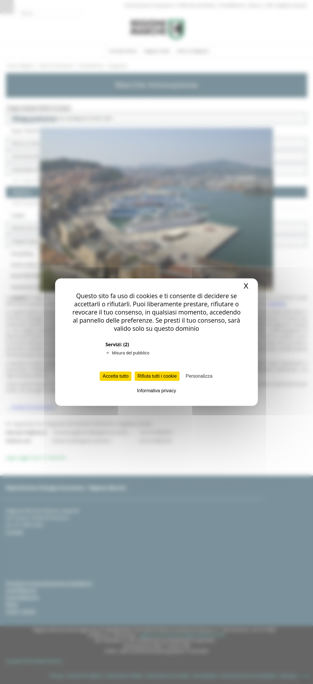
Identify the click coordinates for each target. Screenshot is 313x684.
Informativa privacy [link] (156, 390)
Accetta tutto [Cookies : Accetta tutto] (116, 376)
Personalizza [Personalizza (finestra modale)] (199, 376)
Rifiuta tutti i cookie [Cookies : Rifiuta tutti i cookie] (157, 376)
